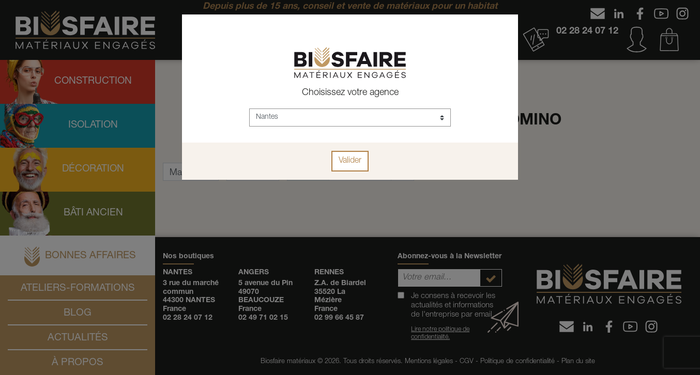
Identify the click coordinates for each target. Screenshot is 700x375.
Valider (350, 161)
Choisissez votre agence (350, 93)
